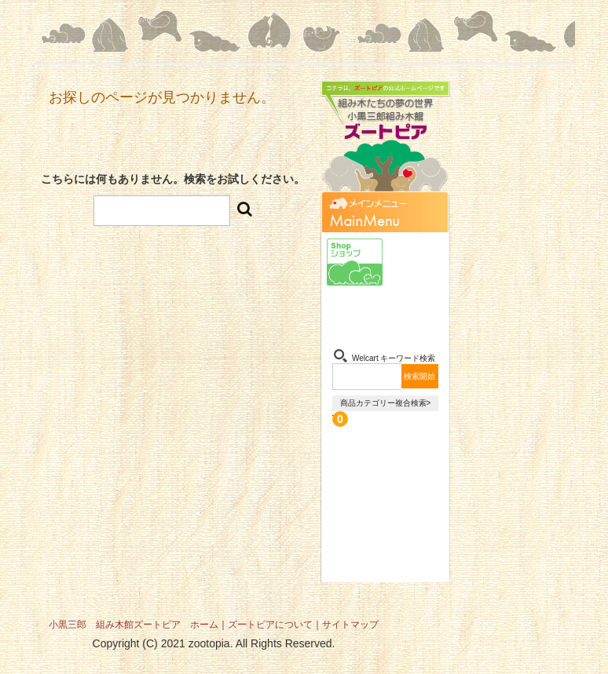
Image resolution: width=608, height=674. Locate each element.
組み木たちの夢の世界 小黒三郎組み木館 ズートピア (385, 144)
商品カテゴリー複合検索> (385, 403)
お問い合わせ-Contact (416, 313)
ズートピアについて (270, 624)
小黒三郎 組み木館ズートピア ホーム (133, 624)
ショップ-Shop (355, 262)
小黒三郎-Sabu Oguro (416, 262)
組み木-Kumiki (355, 313)
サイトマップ (350, 624)
